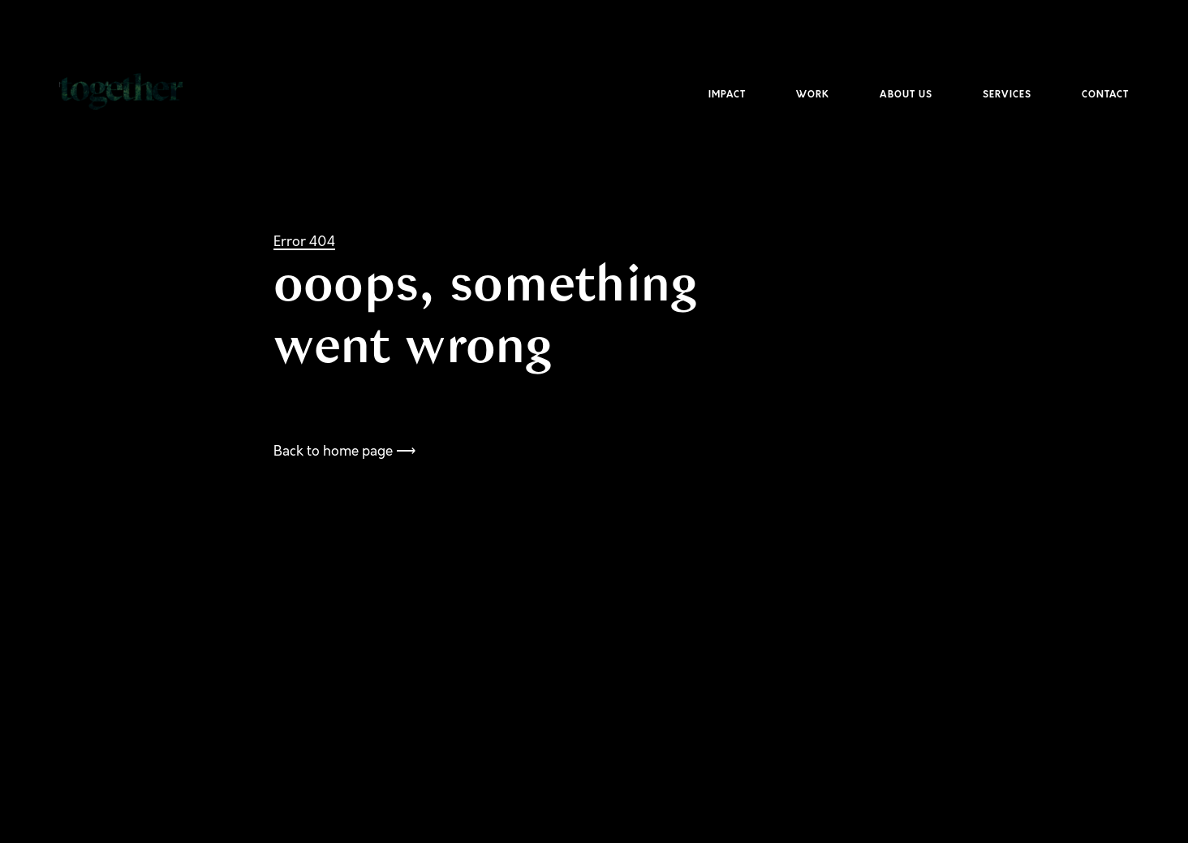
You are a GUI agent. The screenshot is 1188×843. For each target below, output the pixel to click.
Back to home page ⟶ (344, 451)
